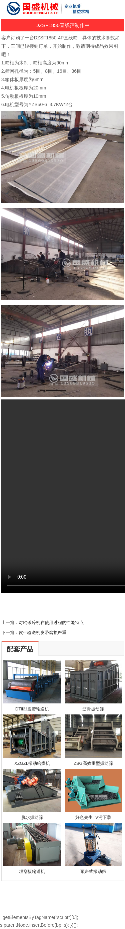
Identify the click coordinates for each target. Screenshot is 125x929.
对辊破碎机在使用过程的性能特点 (51, 622)
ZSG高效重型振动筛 (93, 763)
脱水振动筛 (32, 817)
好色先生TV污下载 (93, 817)
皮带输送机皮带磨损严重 (42, 632)
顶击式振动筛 (93, 871)
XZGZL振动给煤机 (32, 763)
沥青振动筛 (93, 708)
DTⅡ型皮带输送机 (32, 708)
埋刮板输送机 (32, 871)
